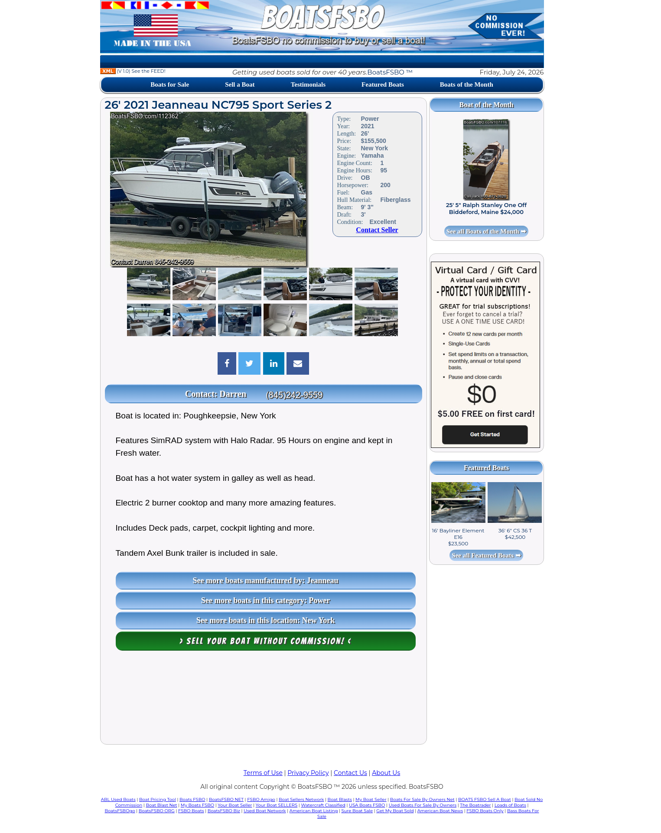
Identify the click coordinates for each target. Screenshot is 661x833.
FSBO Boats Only (484, 811)
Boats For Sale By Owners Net (422, 799)
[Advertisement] (263, 699)
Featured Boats (382, 84)
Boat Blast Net (161, 805)
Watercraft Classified (323, 805)
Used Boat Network (265, 811)
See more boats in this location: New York (265, 620)
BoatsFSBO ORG (157, 811)
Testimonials (308, 84)
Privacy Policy (308, 773)
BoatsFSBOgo (120, 811)
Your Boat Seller (235, 805)
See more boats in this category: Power (265, 600)
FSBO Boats (191, 811)
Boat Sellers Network (301, 799)
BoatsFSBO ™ (390, 72)
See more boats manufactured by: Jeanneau (266, 580)
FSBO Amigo (261, 799)
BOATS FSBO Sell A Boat (484, 799)
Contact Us (350, 773)
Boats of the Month (466, 84)
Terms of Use (263, 773)
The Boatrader (475, 805)
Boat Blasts (340, 799)
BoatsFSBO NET (226, 799)
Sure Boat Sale (357, 811)
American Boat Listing (314, 811)
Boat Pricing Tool (157, 799)
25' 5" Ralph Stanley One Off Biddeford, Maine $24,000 (486, 208)
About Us (386, 773)
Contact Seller (377, 229)
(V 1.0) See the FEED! (133, 71)
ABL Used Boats (118, 799)
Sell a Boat (239, 84)
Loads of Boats (510, 805)
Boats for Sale (169, 84)
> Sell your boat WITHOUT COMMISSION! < (265, 641)
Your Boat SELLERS (276, 805)
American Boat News (440, 811)
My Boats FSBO (197, 805)
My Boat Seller (371, 799)
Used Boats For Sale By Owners (422, 805)
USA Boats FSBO (367, 805)
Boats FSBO (192, 799)
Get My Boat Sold (395, 811)
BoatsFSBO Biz (224, 811)
